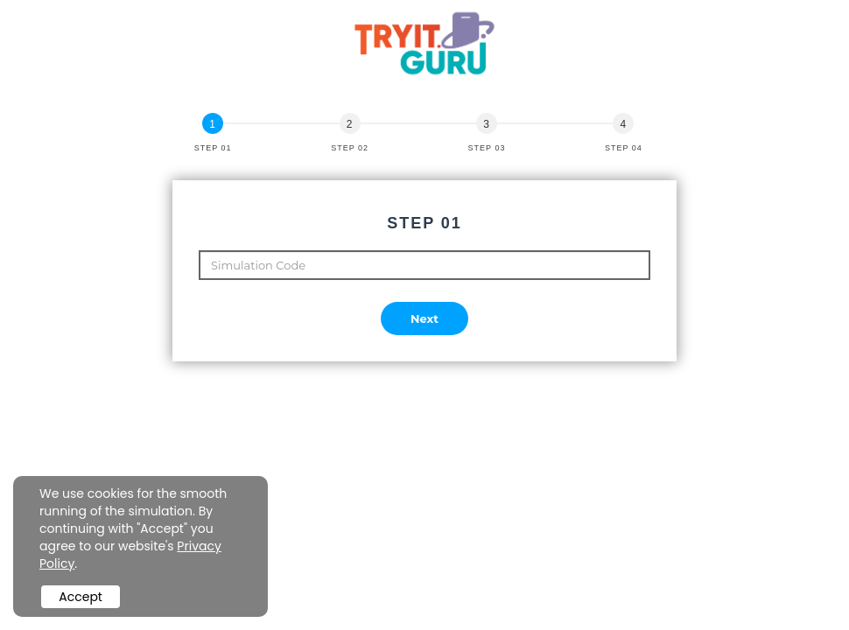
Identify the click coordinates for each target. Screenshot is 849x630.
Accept (80, 597)
